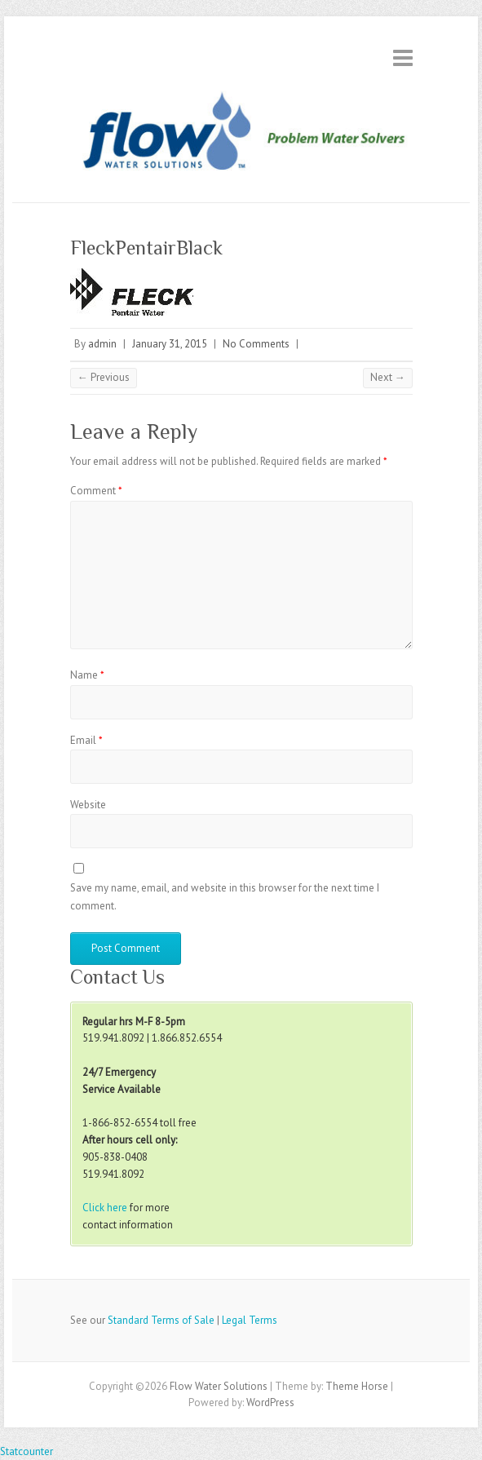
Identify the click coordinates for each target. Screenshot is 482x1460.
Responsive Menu (403, 57)
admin (102, 344)
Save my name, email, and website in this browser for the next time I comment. (224, 897)
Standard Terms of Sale (161, 1320)
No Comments (256, 344)
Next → (387, 377)
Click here (104, 1207)
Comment (96, 491)
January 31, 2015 (169, 344)
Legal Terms (249, 1320)
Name (87, 675)
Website (88, 805)
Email (86, 740)
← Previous (103, 377)
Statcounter (26, 1451)
